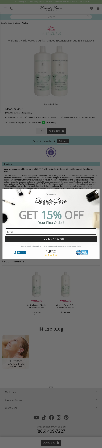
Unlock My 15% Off (51, 239)
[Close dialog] (96, 192)
